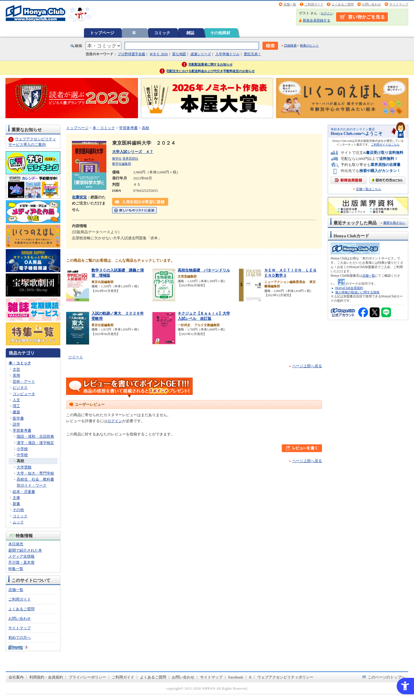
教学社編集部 (121, 163)
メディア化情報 (21, 556)
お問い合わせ (371, 4)
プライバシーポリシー (87, 677)
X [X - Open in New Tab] (250, 677)
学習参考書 (22, 430)
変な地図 (179, 54)
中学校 (22, 455)
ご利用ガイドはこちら (385, 144)
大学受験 (24, 467)
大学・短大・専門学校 (35, 473)
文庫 (16, 498)
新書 (16, 504)
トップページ (102, 32)
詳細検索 (290, 45)
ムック (18, 522)
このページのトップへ (386, 677)
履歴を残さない (394, 222)
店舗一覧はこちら (368, 189)
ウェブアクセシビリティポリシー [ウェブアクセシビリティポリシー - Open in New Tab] (285, 677)
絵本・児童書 (24, 491)
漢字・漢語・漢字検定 (35, 443)
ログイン (326, 13)
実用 (16, 375)
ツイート (75, 357)
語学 (16, 424)
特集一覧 (15, 569)
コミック (162, 32)
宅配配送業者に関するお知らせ (210, 64)
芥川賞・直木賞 (21, 562)
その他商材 (220, 32)
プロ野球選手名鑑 (131, 54)
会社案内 (16, 677)
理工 (16, 406)
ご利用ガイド (313, 4)
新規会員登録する (316, 20)
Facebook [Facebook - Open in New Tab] (235, 677)
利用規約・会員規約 (46, 677)
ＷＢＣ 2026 (159, 54)
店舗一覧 (289, 4)
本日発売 (15, 544)
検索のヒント (309, 45)
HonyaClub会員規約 (349, 288)
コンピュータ (24, 394)
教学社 (117, 158)
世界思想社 (130, 158)
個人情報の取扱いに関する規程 (357, 292)
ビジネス (20, 387)
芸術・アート (24, 381)
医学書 (18, 418)
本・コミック (20, 363)
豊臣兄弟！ (252, 54)
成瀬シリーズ (200, 54)
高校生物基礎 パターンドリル (204, 270)
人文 (16, 400)
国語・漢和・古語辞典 (35, 436)
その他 (18, 510)
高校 (20, 461)
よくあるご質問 (342, 4)
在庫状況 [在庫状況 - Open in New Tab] (79, 197)
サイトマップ (398, 4)
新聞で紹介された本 (25, 550)
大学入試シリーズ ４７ (132, 152)
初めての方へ (19, 637)
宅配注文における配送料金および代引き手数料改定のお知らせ (210, 71)
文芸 (16, 369)
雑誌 (190, 32)
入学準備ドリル (227, 54)
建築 (16, 412)
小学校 (22, 449)
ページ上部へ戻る (307, 366)
